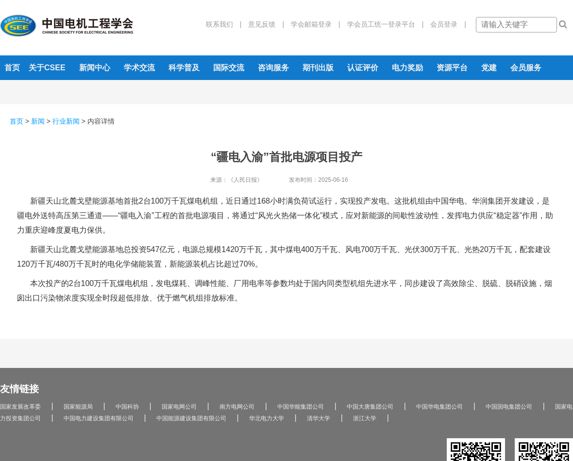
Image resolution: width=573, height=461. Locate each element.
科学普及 (184, 68)
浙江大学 (364, 418)
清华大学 (318, 418)
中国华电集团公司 (439, 406)
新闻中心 (94, 68)
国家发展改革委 (20, 406)
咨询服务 (273, 68)
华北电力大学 (266, 418)
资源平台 (452, 68)
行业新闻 (66, 121)
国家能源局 (78, 406)
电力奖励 (407, 68)
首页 (12, 68)
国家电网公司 (179, 406)
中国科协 (127, 406)
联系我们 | (224, 24)
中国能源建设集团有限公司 (191, 418)
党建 (489, 68)
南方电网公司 (236, 406)
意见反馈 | (262, 24)
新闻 (38, 121)
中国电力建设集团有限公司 (99, 418)
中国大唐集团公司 (370, 406)
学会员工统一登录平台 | (382, 24)
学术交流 (139, 68)
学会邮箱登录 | (312, 24)
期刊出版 (318, 68)
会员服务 (525, 68)
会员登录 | (444, 24)
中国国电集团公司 (509, 406)
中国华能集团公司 (300, 406)
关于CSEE (47, 68)
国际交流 (228, 68)
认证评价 (362, 68)
